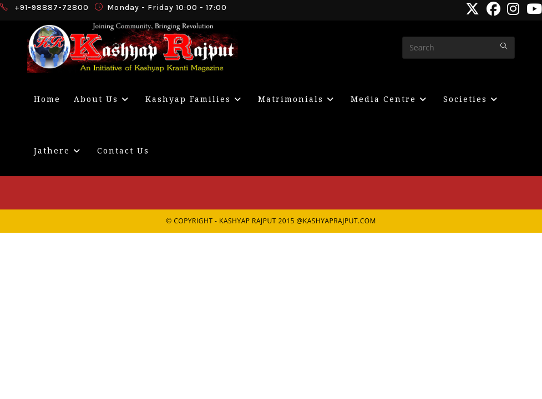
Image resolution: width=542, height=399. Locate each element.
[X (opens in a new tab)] (472, 9)
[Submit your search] (504, 46)
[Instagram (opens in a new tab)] (513, 9)
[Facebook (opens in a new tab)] (493, 9)
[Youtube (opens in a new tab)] (533, 9)
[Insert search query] (458, 48)
